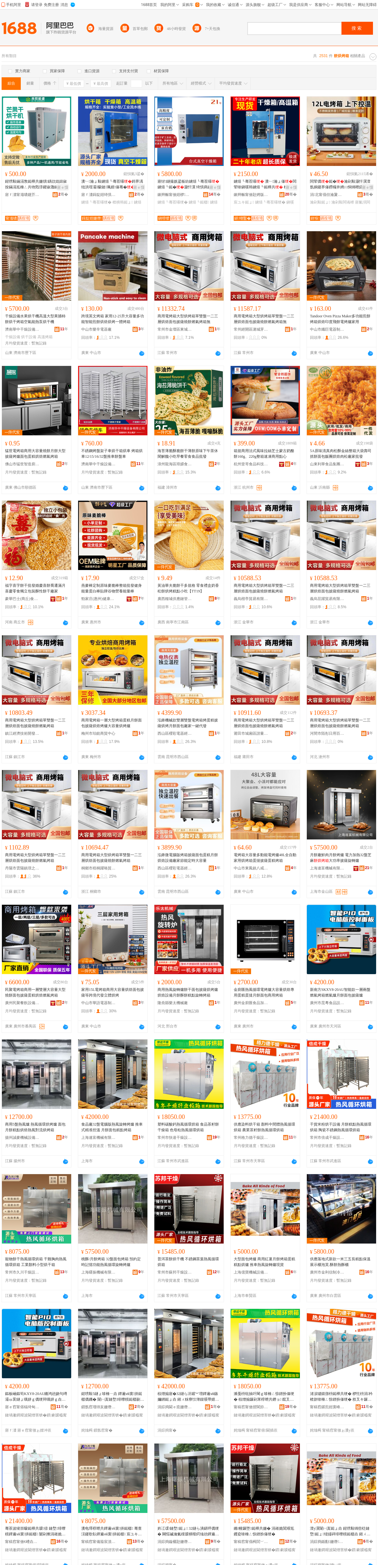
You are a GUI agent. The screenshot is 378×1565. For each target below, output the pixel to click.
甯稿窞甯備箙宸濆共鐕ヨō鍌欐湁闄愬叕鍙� (98, 1541)
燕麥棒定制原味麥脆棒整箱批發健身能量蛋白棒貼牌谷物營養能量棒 (111, 588)
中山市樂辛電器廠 (96, 329)
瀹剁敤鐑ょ (320, 202)
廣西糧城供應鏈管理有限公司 (175, 599)
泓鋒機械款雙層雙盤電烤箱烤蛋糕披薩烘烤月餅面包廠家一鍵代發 (188, 723)
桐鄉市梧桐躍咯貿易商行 (98, 868)
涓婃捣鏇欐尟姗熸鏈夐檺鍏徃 (175, 1541)
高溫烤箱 (45, 337)
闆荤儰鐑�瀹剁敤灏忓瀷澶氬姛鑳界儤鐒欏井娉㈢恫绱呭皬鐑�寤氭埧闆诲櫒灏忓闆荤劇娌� (340, 184)
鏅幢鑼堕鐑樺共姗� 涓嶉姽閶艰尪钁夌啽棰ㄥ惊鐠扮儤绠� (264, 1531)
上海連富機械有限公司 (327, 868)
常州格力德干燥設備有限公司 (251, 1137)
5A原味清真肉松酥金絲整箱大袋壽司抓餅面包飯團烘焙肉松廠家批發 (340, 454)
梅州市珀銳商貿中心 (98, 733)
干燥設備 (12, 337)
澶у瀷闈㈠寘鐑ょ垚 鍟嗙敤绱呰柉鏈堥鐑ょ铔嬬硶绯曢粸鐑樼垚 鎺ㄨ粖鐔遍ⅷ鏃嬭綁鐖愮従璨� (340, 1531)
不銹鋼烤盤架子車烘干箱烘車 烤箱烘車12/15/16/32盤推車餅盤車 (112, 454)
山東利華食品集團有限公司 (327, 464)
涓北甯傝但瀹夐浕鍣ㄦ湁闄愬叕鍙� (327, 194)
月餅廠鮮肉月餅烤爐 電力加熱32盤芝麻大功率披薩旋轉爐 (340, 858)
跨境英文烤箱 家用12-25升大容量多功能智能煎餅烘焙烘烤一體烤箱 (112, 319)
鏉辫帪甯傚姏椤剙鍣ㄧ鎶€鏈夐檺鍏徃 (175, 194)
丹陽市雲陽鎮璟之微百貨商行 (22, 868)
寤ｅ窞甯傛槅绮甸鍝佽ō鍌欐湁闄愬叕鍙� (22, 1407)
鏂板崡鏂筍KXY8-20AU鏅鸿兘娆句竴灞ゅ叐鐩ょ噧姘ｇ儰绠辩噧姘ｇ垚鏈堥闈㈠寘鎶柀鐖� (36, 1396)
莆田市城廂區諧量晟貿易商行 (251, 733)
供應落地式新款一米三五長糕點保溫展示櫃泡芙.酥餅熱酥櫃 (340, 1262)
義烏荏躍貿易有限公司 (327, 599)
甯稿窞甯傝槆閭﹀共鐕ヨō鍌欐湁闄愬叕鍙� (251, 1541)
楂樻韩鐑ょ (122, 202)
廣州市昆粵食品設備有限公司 (327, 1003)
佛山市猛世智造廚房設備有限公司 (22, 464)
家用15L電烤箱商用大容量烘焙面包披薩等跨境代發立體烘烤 (112, 992)
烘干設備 (28, 337)
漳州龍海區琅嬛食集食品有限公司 (175, 464)
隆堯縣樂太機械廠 (173, 1003)
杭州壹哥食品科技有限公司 (251, 464)
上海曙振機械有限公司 (98, 1272)
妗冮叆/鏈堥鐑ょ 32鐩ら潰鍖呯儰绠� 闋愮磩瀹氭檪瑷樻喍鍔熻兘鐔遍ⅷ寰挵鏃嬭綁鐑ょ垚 (188, 1531)
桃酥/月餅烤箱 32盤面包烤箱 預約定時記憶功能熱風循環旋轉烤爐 (111, 1262)
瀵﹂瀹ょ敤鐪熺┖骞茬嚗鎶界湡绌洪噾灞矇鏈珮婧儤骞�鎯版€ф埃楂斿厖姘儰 (112, 184)
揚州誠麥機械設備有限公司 (22, 1137)
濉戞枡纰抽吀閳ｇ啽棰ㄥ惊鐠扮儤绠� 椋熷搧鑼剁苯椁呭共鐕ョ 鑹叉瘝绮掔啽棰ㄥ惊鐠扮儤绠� (264, 1396)
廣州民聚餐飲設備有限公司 (22, 1003)
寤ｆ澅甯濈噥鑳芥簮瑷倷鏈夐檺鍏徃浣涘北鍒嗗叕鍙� (22, 194)
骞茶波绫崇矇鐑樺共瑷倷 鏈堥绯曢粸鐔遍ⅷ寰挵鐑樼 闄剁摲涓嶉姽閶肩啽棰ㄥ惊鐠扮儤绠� (35, 1531)
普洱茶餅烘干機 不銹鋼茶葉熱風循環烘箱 (188, 1262)
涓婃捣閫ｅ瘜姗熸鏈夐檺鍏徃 (175, 1407)
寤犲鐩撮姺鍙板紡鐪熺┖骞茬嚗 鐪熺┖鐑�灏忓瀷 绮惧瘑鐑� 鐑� (188, 184)
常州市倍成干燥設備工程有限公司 (327, 1137)
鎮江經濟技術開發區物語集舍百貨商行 (22, 733)
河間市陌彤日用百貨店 (327, 733)
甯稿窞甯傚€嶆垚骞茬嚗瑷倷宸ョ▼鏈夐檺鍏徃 (22, 1541)
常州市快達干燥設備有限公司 (175, 1137)
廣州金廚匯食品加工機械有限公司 (251, 1003)
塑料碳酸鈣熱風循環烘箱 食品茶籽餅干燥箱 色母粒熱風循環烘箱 (188, 1127)
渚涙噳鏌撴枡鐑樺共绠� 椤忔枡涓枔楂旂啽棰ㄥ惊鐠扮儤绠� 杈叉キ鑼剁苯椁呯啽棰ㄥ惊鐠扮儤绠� (341, 1396)
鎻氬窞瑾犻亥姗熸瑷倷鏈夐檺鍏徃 (98, 1407)
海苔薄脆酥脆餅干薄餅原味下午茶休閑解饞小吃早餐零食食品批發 (188, 454)
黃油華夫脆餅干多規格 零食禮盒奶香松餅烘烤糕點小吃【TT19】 (188, 588)
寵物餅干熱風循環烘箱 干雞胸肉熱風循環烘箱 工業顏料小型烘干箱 (35, 1262)
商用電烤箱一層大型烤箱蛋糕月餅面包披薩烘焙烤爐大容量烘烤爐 (111, 723)
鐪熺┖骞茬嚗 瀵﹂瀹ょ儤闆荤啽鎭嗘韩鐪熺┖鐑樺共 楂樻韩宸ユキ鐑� (265, 184)
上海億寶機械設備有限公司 (251, 1272)
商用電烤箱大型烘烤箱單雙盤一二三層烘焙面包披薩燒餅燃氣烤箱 (264, 588)
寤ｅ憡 (62, 187)
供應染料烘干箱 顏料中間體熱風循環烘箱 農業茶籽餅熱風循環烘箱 (264, 1127)
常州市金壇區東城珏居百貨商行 (175, 329)
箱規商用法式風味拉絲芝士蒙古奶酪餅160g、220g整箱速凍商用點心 (264, 454)
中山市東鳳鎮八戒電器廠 (251, 868)
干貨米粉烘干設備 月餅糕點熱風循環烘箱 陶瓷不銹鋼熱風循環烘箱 (340, 1127)
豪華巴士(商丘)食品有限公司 (22, 599)
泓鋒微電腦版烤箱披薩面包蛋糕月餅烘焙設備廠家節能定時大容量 (188, 858)
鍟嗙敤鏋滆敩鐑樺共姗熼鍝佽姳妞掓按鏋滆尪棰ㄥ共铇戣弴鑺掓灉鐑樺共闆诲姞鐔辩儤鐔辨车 (36, 184)
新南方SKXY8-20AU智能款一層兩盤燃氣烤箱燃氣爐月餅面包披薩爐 (340, 992)
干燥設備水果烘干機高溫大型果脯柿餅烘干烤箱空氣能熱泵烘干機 (35, 319)
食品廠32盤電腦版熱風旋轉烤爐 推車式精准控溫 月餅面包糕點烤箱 (112, 1127)
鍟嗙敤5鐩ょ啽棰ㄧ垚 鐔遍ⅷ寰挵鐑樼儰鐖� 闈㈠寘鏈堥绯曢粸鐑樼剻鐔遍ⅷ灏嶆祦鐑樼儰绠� (112, 1396)
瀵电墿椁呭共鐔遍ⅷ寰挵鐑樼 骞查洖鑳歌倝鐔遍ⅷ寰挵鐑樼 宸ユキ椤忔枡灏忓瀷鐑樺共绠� (111, 1531)
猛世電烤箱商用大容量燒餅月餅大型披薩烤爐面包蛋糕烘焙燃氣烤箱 (35, 454)
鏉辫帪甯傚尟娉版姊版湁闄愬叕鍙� (251, 194)
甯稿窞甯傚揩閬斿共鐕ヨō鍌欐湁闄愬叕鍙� (251, 1407)
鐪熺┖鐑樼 (199, 202)
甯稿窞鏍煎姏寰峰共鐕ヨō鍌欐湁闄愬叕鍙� (327, 1407)
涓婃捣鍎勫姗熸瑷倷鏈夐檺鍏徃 (327, 1541)
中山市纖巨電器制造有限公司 (327, 329)
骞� (63, 194)
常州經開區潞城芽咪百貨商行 (251, 329)
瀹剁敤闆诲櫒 (342, 202)
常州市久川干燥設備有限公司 (22, 1272)
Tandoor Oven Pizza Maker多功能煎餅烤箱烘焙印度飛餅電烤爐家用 (340, 319)
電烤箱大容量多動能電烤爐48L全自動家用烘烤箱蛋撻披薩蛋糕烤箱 (265, 858)
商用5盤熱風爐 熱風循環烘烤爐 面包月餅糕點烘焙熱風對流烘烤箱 (35, 1127)
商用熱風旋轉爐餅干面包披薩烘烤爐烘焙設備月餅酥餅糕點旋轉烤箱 (188, 992)
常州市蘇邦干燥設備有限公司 (175, 1272)
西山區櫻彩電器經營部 (175, 733)
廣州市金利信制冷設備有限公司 (327, 1272)
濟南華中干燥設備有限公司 (22, 329)
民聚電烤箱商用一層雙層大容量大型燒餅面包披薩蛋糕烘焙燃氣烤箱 (35, 992)
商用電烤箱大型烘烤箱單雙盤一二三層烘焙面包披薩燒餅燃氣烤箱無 (188, 319)
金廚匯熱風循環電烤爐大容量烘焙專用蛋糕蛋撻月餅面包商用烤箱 (264, 992)
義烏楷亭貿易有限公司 (251, 599)
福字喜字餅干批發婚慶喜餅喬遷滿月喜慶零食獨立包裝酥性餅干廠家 (35, 588)
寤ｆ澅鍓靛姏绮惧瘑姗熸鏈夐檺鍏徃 (98, 194)
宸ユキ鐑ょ (244, 202)
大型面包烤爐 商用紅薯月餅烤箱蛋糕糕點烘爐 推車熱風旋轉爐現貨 (264, 1262)
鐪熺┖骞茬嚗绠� (96, 202)
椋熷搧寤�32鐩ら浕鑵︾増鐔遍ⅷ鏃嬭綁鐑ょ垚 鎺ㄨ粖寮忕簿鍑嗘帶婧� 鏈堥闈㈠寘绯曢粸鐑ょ (188, 1396)
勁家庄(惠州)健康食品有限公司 (98, 599)
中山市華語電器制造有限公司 (98, 1003)
